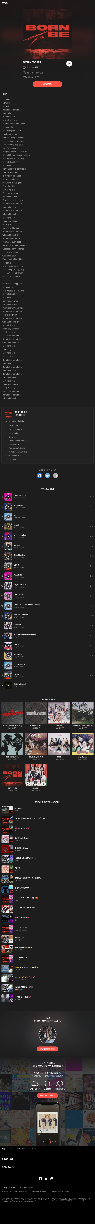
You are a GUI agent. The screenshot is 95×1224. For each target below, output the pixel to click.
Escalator (12, 459)
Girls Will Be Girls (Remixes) (83, 726)
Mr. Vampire (13, 433)
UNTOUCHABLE (15, 430)
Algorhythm (82, 757)
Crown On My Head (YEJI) (19, 441)
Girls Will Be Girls (12, 757)
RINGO (35, 788)
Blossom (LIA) (14, 444)
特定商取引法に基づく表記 (60, 1191)
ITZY (37, 67)
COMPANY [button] (8, 1167)
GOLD (59, 757)
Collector (59, 726)
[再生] (69, 64)
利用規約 (5, 1191)
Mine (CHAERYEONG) (18, 452)
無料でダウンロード (47, 1096)
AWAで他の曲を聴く (47, 1049)
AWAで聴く (47, 84)
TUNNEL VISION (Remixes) (12, 726)
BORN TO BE (20, 412)
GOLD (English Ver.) (36, 757)
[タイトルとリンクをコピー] (55, 475)
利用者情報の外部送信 (39, 1191)
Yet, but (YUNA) (15, 456)
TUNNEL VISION (35, 726)
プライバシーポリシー (20, 1191)
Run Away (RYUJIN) (17, 448)
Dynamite (12, 437)
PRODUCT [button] (7, 1159)
